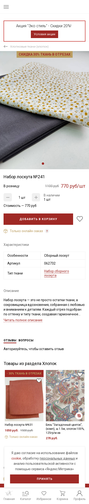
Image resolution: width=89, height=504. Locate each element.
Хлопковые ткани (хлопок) (29, 46)
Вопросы (26, 340)
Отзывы (10, 340)
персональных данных (57, 458)
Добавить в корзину (38, 219)
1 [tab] (43, 163)
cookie (16, 458)
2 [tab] (46, 163)
